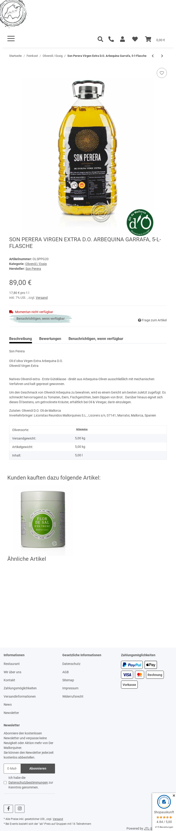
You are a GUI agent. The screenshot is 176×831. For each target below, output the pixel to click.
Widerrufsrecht (72, 696)
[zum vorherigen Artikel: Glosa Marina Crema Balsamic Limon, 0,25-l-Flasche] (152, 56)
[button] (122, 39)
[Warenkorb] (155, 39)
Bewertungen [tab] (50, 338)
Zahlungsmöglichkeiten (20, 688)
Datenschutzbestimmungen (28, 782)
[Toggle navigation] (11, 38)
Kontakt (9, 680)
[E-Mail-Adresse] (12, 768)
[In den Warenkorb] (12, 65)
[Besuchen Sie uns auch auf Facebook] (8, 809)
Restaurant (12, 664)
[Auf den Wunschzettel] (162, 73)
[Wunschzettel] (135, 39)
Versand (42, 297)
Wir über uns (12, 672)
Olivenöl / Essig (36, 264)
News (8, 704)
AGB (65, 672)
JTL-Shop (151, 828)
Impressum (70, 688)
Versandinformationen (20, 696)
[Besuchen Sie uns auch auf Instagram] (19, 809)
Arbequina (82, 429)
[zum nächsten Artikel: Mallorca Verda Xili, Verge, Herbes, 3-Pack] (162, 56)
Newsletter (11, 713)
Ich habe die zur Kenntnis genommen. (30, 782)
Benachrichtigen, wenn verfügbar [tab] (96, 338)
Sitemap (68, 680)
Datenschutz (71, 664)
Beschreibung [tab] (20, 338)
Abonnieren (37, 768)
